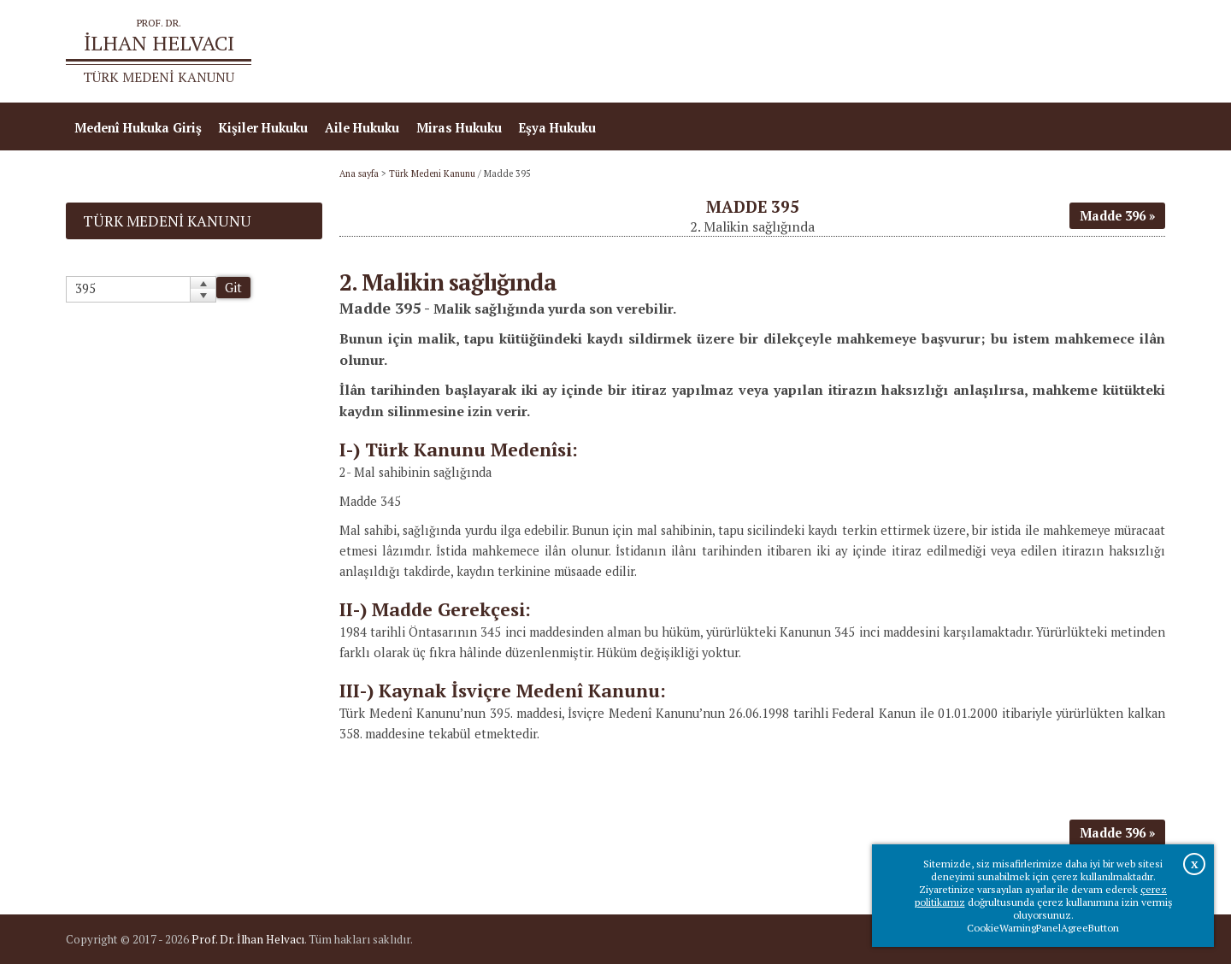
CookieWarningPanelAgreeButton (1043, 927)
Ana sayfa (918, 52)
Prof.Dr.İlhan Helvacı (1029, 52)
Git (233, 287)
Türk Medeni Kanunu (432, 173)
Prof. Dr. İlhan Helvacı (247, 939)
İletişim (1133, 52)
